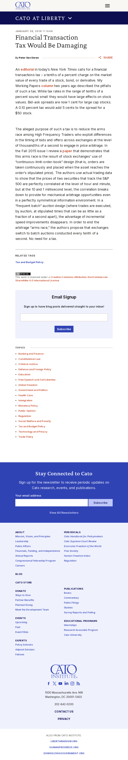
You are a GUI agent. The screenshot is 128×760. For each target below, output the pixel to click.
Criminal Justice (28, 364)
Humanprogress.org (64, 747)
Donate (20, 591)
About (20, 532)
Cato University (73, 635)
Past (17, 627)
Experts (21, 640)
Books (67, 593)
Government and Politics (33, 390)
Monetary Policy (28, 405)
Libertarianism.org (64, 741)
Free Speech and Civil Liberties (36, 379)
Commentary (71, 598)
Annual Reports (24, 556)
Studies (68, 608)
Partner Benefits (24, 600)
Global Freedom (27, 385)
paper (67, 151)
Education (24, 374)
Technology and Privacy (32, 431)
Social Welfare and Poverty (34, 421)
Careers (20, 566)
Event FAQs (21, 632)
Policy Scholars (24, 645)
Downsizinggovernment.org (64, 753)
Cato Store (23, 582)
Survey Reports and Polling (79, 612)
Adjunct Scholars (25, 650)
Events (20, 618)
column (47, 86)
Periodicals (72, 532)
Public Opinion (27, 410)
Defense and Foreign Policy (34, 369)
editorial (27, 69)
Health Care (25, 395)
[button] (64, 17)
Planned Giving (24, 605)
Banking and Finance (31, 353)
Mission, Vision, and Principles (32, 536)
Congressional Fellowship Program (35, 561)
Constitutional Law (29, 359)
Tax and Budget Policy (31, 426)
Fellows (19, 654)
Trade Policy (25, 436)
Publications (73, 589)
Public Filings (71, 603)
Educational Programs (80, 621)
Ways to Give (23, 595)
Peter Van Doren (29, 57)
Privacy (64, 719)
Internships (70, 625)
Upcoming (21, 622)
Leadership (21, 541)
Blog (19, 574)
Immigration (25, 400)
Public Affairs (23, 546)
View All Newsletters (64, 512)
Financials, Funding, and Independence (37, 551)
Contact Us (64, 711)
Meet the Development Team (32, 610)
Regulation (24, 416)
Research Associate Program (81, 630)
